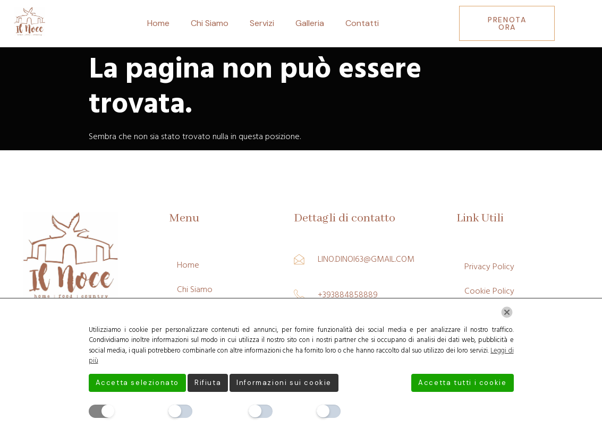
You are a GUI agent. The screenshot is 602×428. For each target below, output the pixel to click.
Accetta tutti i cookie (462, 382)
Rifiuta (207, 382)
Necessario (137, 411)
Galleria (309, 23)
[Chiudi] (507, 312)
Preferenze (218, 411)
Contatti (362, 23)
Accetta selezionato (137, 382)
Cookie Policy (489, 291)
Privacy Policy (489, 266)
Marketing (364, 411)
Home (158, 23)
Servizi (262, 23)
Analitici (292, 411)
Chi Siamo (209, 23)
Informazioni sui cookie (284, 382)
